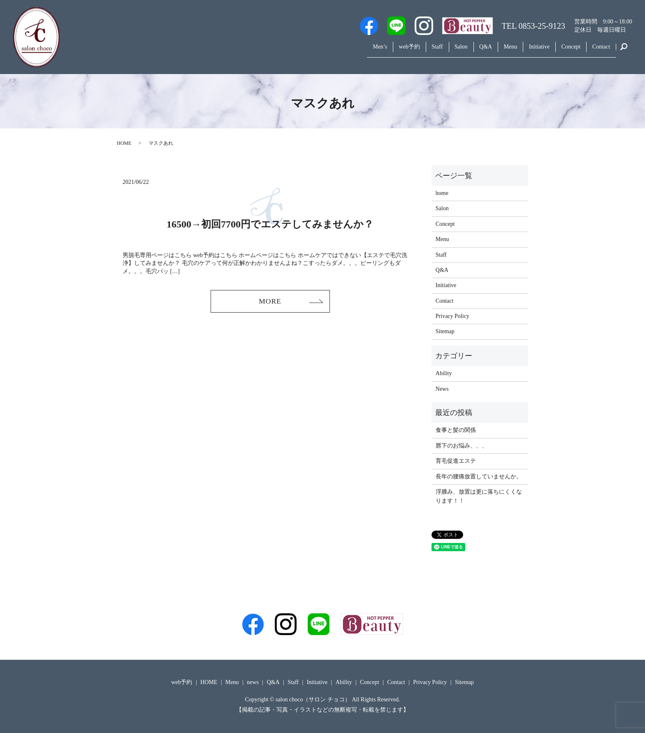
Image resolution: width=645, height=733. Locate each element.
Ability (444, 373)
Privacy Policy (452, 316)
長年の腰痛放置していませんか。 (479, 476)
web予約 (376, 51)
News (442, 389)
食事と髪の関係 (456, 430)
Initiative (528, 51)
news (253, 682)
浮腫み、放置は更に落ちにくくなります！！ (479, 496)
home (442, 193)
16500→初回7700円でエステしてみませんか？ (270, 224)
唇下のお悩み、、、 (461, 446)
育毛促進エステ (456, 461)
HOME (124, 143)
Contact (599, 51)
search (624, 51)
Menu (495, 51)
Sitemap (445, 331)
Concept (564, 51)
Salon (436, 51)
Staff (408, 51)
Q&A (465, 51)
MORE (269, 301)
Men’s (342, 51)
